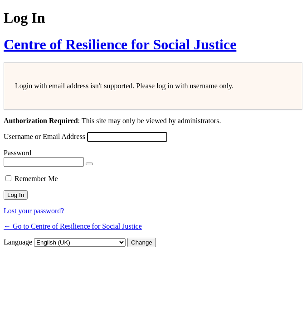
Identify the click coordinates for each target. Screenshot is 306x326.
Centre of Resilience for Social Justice (120, 44)
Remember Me (36, 178)
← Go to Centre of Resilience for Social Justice (73, 226)
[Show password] (89, 164)
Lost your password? (34, 211)
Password (17, 153)
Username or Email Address (44, 136)
